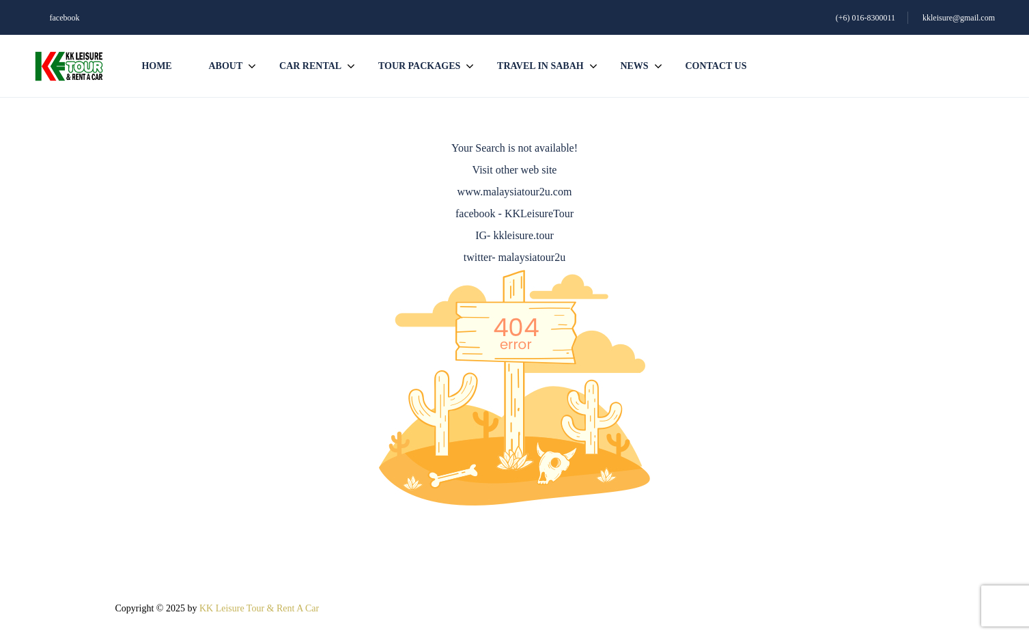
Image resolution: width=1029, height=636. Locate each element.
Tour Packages (419, 66)
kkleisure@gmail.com (958, 18)
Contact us (715, 66)
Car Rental (310, 66)
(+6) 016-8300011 (865, 18)
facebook (65, 18)
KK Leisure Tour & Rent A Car (259, 608)
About (225, 66)
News (634, 66)
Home (156, 66)
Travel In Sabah (540, 66)
